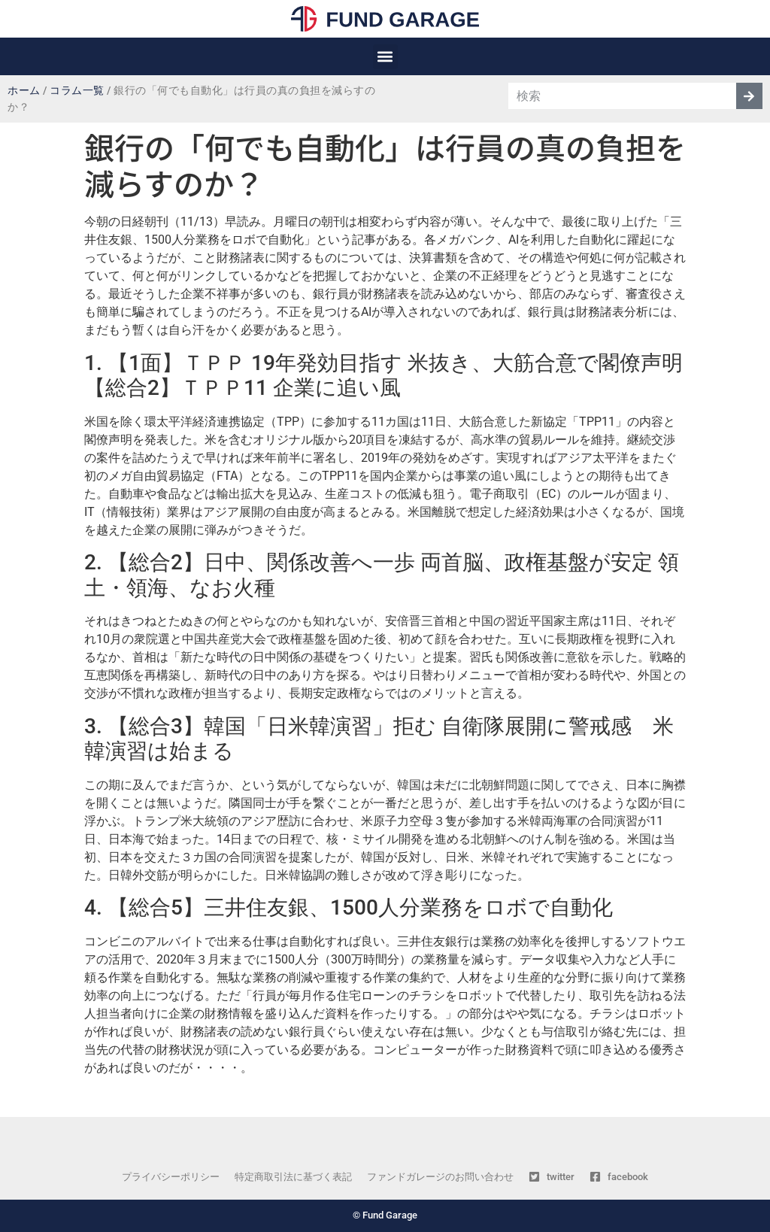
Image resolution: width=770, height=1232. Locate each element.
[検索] (749, 96)
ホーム (24, 90)
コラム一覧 (77, 90)
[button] (385, 56)
